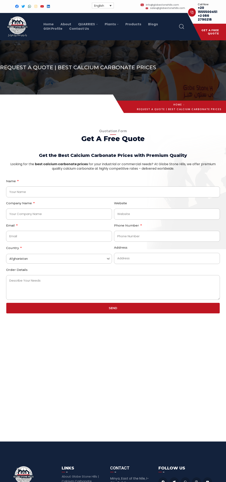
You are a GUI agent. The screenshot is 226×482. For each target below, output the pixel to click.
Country (13, 248)
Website (120, 203)
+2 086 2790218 (205, 17)
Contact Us (79, 29)
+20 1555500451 (207, 10)
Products (133, 24)
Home (48, 24)
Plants (110, 24)
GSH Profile (52, 29)
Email (11, 225)
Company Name (19, 203)
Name (11, 181)
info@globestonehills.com (162, 4)
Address (120, 247)
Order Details (17, 270)
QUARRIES (86, 24)
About (65, 24)
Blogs (153, 24)
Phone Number (127, 225)
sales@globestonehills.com (167, 8)
